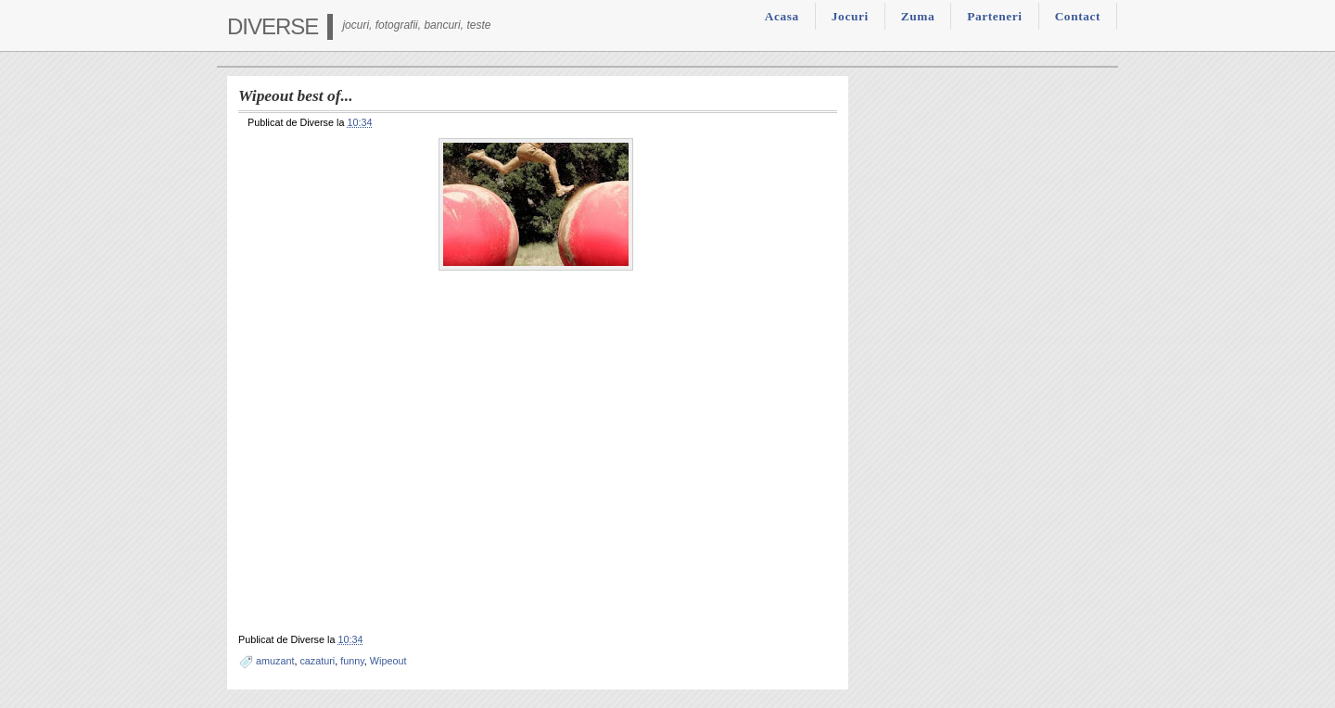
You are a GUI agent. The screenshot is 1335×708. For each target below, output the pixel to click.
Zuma (917, 16)
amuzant (275, 660)
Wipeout (388, 660)
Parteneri (994, 16)
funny (352, 660)
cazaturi (317, 660)
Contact (1077, 16)
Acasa (782, 16)
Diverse (272, 26)
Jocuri (850, 16)
